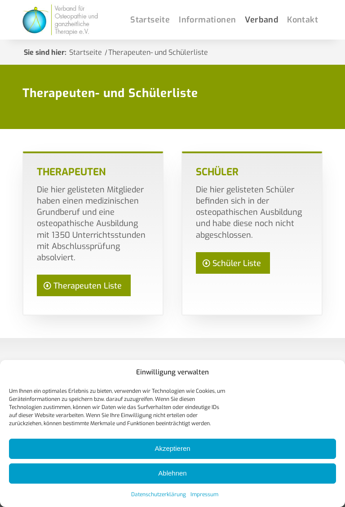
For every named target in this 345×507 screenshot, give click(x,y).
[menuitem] (150, 20)
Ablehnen (172, 473)
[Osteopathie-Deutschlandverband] (61, 20)
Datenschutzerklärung (158, 494)
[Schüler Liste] (233, 263)
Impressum (204, 494)
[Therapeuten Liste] (84, 285)
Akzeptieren (172, 448)
